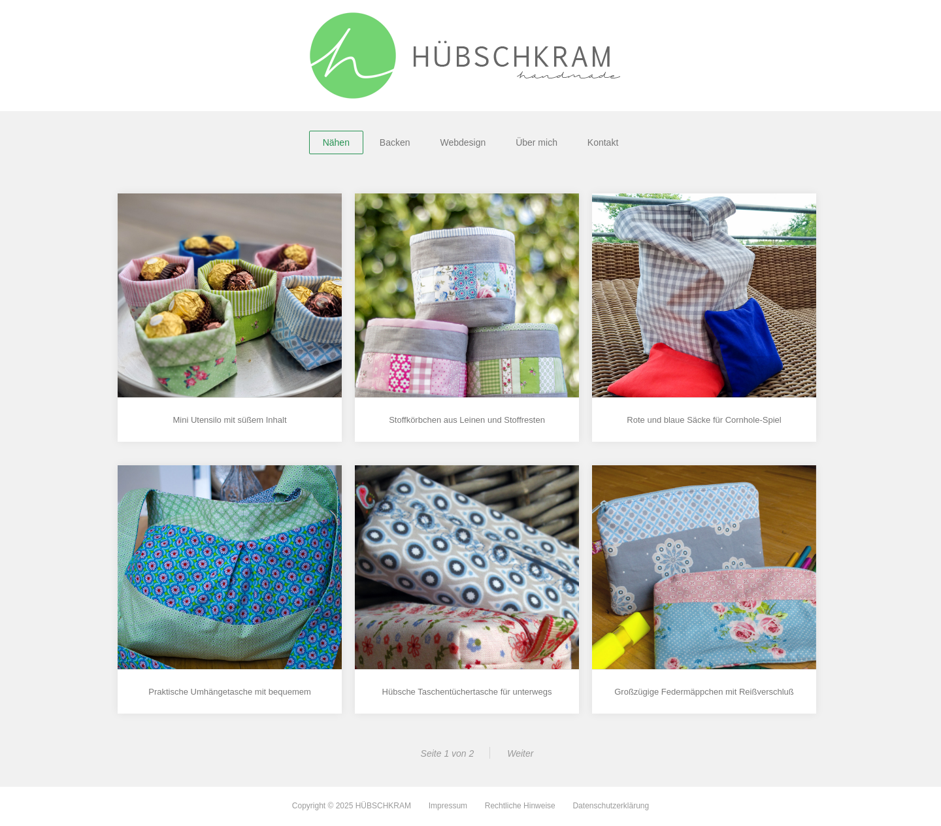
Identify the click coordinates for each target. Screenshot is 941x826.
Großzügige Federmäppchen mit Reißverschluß (704, 692)
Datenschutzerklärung (610, 805)
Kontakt (602, 142)
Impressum (448, 805)
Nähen (336, 142)
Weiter (520, 753)
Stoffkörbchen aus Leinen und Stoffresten (467, 420)
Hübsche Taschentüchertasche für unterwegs (467, 692)
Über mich (536, 142)
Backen (395, 142)
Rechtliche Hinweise (520, 805)
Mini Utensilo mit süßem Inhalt (229, 420)
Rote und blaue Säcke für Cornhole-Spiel (704, 420)
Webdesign (463, 142)
